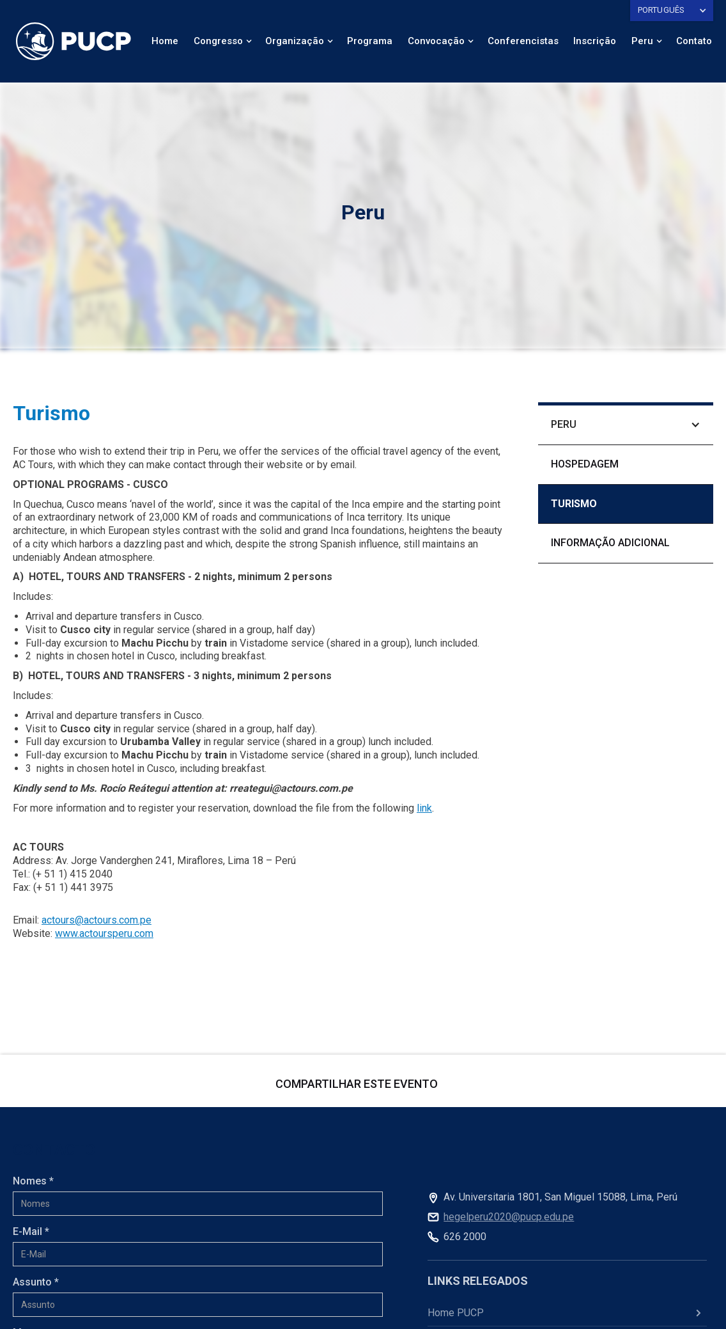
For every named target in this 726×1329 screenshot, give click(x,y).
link (424, 808)
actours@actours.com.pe (96, 920)
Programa (369, 41)
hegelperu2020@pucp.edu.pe (509, 1217)
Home (164, 41)
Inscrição (594, 41)
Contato (694, 41)
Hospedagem (585, 464)
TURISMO (574, 504)
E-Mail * (31, 1231)
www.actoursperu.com (104, 933)
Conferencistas (523, 41)
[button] (671, 10)
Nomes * (33, 1181)
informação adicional (610, 543)
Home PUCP (456, 1313)
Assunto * (36, 1282)
